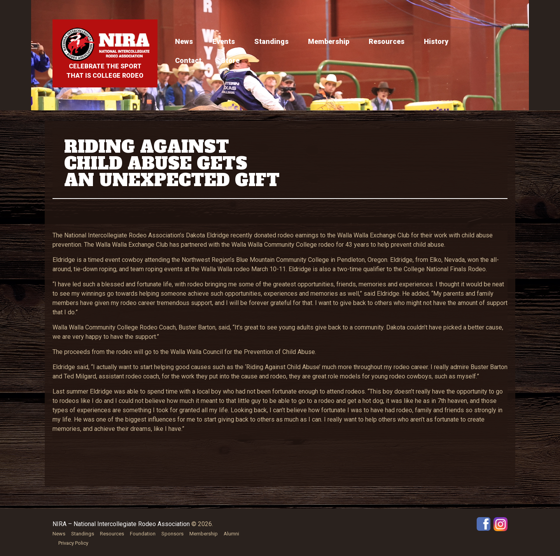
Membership (328, 41)
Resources (386, 41)
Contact (188, 60)
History (436, 41)
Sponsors (172, 534)
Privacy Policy (73, 543)
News (184, 41)
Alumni (231, 534)
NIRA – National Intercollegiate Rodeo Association (121, 524)
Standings (271, 41)
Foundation (143, 534)
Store (230, 60)
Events (223, 41)
